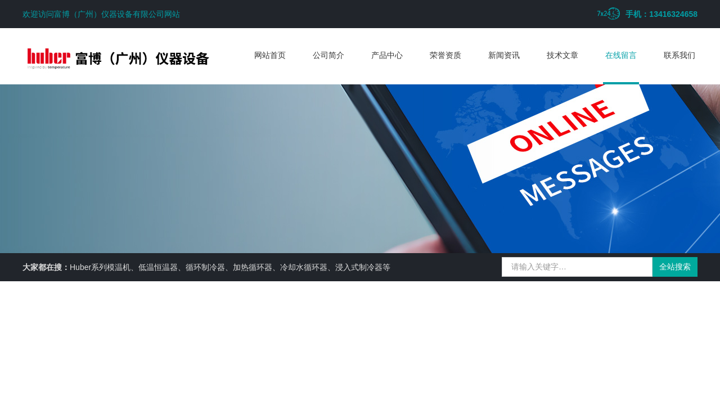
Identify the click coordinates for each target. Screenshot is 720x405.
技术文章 (562, 55)
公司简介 (328, 55)
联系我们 (679, 55)
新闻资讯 (504, 55)
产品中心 (387, 55)
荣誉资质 (445, 55)
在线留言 (621, 55)
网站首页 (270, 55)
